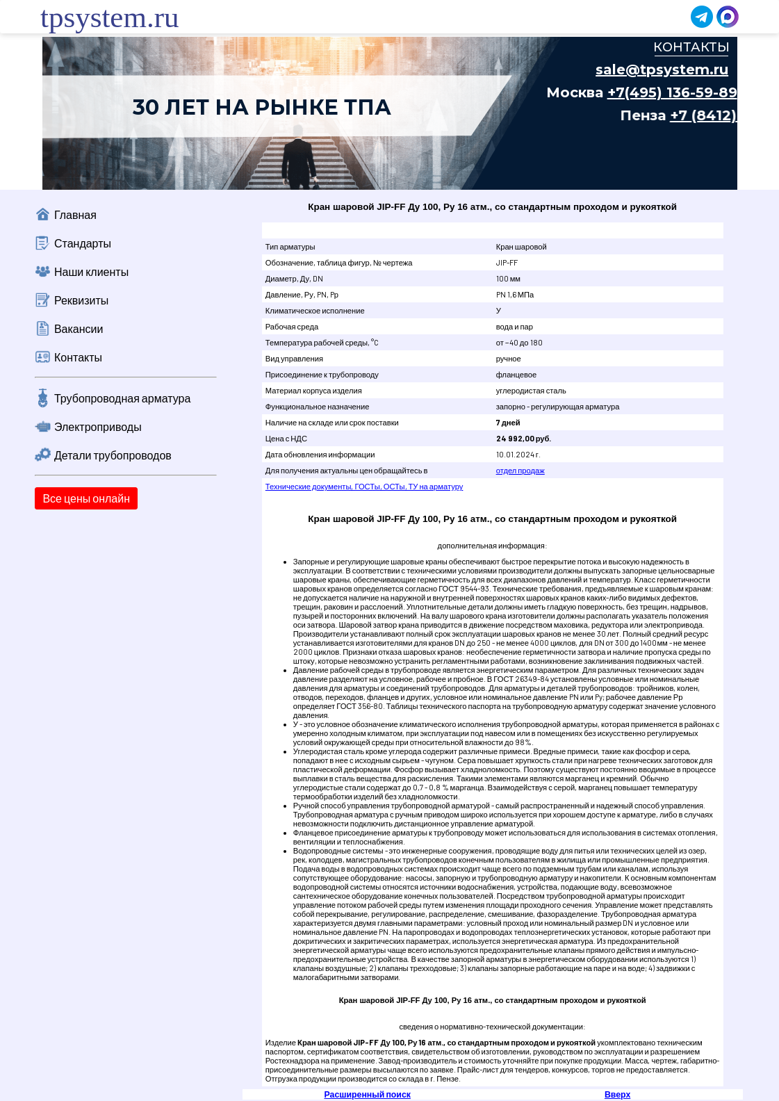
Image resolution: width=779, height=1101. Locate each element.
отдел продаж (520, 470)
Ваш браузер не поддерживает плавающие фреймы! (389, 113)
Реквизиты (81, 300)
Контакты (78, 357)
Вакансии (79, 328)
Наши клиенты (91, 271)
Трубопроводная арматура (122, 398)
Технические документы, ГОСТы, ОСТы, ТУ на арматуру (364, 486)
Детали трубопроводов (113, 455)
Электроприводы (98, 426)
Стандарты (82, 243)
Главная (75, 214)
